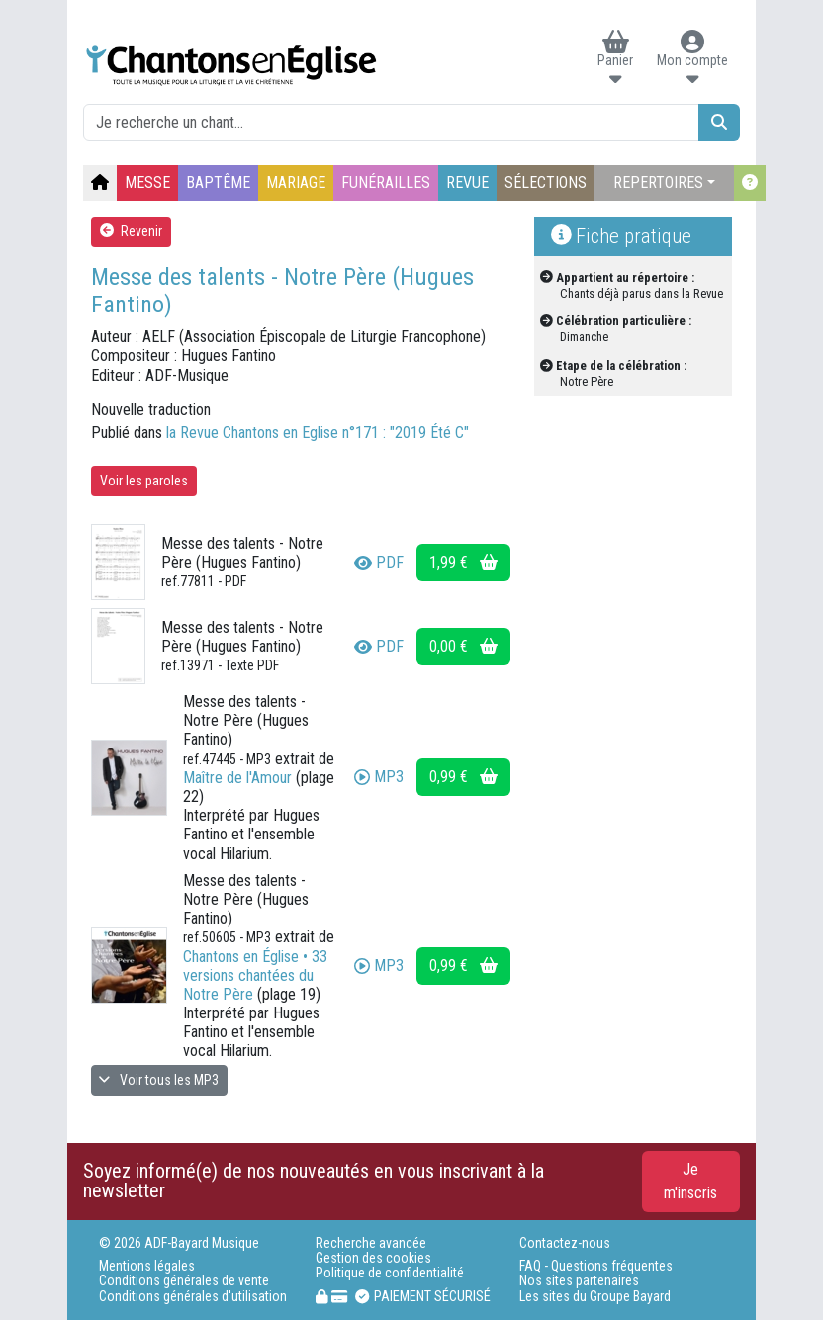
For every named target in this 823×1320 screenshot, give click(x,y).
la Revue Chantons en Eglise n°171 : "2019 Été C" (317, 432)
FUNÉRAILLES (385, 182)
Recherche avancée (371, 1243)
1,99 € (463, 562)
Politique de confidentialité (390, 1273)
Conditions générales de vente (184, 1281)
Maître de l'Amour (237, 777)
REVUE (467, 182)
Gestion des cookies (373, 1258)
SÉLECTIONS (545, 182)
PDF (379, 562)
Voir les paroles (144, 480)
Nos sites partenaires (579, 1281)
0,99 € (463, 776)
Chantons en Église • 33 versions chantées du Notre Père (255, 975)
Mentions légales (147, 1266)
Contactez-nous (564, 1243)
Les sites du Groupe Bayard (595, 1296)
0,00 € (463, 646)
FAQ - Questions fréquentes (596, 1266)
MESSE (147, 182)
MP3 (379, 776)
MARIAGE (295, 182)
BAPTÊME (218, 182)
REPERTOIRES (658, 182)
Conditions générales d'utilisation (193, 1296)
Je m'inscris (690, 1181)
